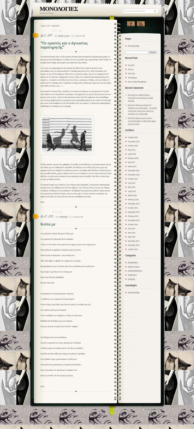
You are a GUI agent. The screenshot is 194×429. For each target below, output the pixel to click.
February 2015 (133, 216)
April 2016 (132, 191)
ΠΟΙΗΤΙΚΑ (64, 217)
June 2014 (131, 233)
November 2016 (134, 175)
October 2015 (133, 208)
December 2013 (133, 241)
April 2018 (132, 154)
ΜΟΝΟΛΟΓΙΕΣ (59, 8)
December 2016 (133, 170)
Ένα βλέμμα (132, 78)
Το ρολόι (131, 65)
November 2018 (134, 141)
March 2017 (132, 166)
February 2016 (133, 200)
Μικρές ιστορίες (64, 36)
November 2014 (134, 220)
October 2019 (133, 137)
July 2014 (131, 229)
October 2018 (133, 146)
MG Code (157, 409)
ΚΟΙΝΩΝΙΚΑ (133, 263)
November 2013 (134, 245)
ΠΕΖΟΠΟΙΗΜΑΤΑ (135, 271)
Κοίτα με (48, 224)
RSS (141, 23)
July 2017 (131, 162)
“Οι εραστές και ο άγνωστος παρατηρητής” (64, 45)
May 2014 (131, 237)
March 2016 (132, 195)
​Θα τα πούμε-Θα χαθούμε (137, 82)
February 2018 (133, 158)
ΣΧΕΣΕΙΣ (131, 279)
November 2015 (134, 204)
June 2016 (131, 183)
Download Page (133, 46)
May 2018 (131, 150)
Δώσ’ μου (131, 73)
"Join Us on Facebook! (131, 23)
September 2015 (134, 212)
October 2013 (133, 249)
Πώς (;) (130, 69)
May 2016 (131, 187)
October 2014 (133, 224)
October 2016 (133, 179)
